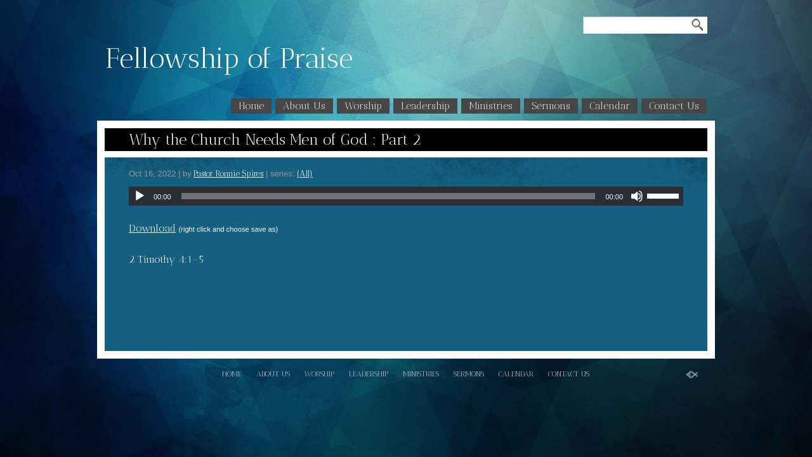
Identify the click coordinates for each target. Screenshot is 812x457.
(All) (305, 173)
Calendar (609, 106)
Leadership (425, 106)
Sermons (551, 106)
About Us (304, 106)
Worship (363, 106)
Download (152, 228)
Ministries (491, 106)
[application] (406, 196)
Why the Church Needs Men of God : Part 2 (275, 139)
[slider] (388, 196)
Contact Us (674, 106)
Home (251, 106)
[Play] (139, 196)
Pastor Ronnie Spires (228, 173)
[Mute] (637, 196)
